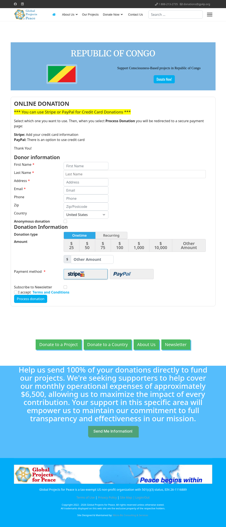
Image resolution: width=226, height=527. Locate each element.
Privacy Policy (107, 497)
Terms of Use (85, 497)
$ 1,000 (139, 245)
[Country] (86, 215)
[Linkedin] (22, 4)
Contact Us (135, 14)
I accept (42, 292)
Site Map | (127, 497)
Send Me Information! (113, 431)
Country (20, 213)
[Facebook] (15, 4)
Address (22, 180)
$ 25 (71, 245)
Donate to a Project (58, 344)
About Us (68, 14)
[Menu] (209, 14)
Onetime (79, 235)
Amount (21, 241)
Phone (19, 197)
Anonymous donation (32, 221)
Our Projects (90, 14)
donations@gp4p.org (196, 4)
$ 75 (103, 245)
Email (20, 188)
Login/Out (142, 497)
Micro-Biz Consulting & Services (130, 515)
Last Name (24, 172)
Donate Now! (164, 79)
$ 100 (119, 245)
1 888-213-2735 (168, 4)
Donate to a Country (107, 344)
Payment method (30, 271)
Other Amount (189, 245)
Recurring (111, 235)
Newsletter (176, 344)
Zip (16, 205)
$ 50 (87, 245)
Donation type (26, 234)
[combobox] (175, 14)
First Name (24, 164)
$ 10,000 (160, 245)
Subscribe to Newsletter (33, 287)
